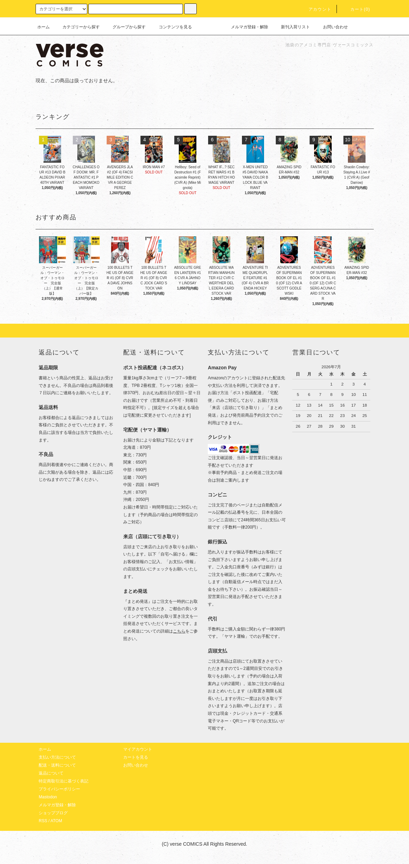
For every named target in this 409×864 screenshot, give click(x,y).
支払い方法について (57, 757)
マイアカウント (137, 749)
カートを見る (135, 757)
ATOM (56, 820)
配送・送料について (57, 765)
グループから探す (125, 27)
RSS (43, 820)
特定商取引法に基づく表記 (63, 781)
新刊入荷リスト (291, 27)
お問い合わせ (331, 27)
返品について (51, 773)
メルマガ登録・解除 (245, 27)
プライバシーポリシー (59, 789)
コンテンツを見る (171, 27)
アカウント (315, 9)
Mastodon (48, 797)
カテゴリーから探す (77, 27)
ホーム (43, 27)
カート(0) (356, 9)
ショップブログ (53, 812)
